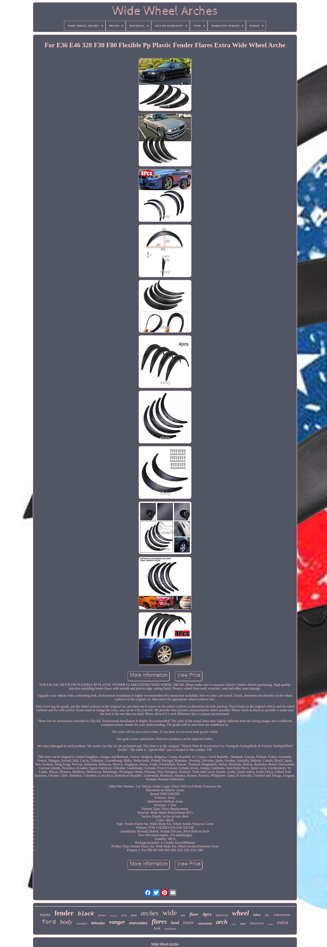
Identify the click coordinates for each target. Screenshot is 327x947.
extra (282, 922)
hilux (257, 915)
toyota (45, 914)
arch (222, 921)
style (234, 924)
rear (183, 915)
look (157, 928)
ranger (117, 922)
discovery (257, 923)
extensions (282, 914)
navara (102, 915)
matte (243, 923)
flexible (113, 916)
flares (159, 921)
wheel (240, 913)
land (175, 922)
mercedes (138, 923)
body (66, 921)
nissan (270, 924)
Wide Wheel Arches (165, 944)
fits (267, 915)
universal (222, 915)
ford (49, 922)
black (86, 914)
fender (64, 913)
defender (98, 923)
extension (170, 928)
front (134, 915)
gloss (124, 915)
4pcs (206, 914)
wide (169, 913)
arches (149, 913)
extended (81, 923)
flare (193, 914)
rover (188, 922)
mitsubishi (205, 923)
